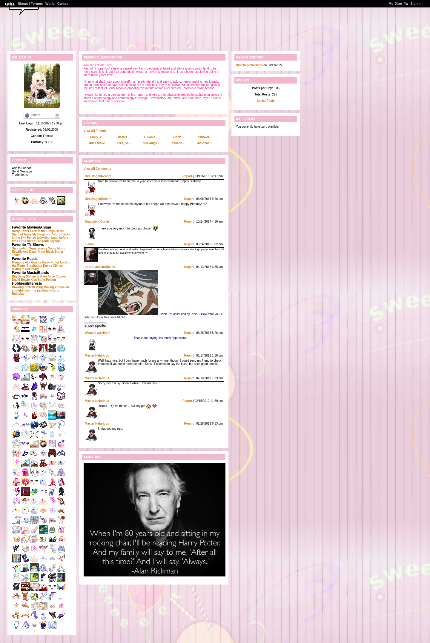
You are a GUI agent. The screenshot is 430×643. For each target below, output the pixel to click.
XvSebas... (204, 143)
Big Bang (18, 276)
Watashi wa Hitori (97, 332)
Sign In (416, 3)
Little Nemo (27, 241)
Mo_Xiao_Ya (398, 3)
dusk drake (97, 143)
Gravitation (34, 265)
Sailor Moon (56, 248)
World (50, 3)
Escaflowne (20, 251)
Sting (41, 279)
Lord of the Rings (42, 231)
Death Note (37, 251)
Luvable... (151, 137)
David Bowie (21, 279)
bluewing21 (151, 143)
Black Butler (54, 251)
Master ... (123, 137)
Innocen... (178, 143)
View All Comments (97, 168)
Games (62, 3)
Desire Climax (53, 265)
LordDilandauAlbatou (100, 267)
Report (187, 176)
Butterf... (177, 137)
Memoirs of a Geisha (26, 262)
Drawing (18, 287)
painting (43, 290)
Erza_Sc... (124, 143)
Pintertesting (33, 287)
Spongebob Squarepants (29, 248)
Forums (37, 3)
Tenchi (16, 255)
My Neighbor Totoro (46, 234)
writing (54, 290)
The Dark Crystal (48, 241)
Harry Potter (20, 231)
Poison (51, 279)
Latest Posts (265, 100)
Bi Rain (41, 276)
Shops (23, 3)
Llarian (90, 244)
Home (60, 231)
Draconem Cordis (97, 221)
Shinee (31, 276)
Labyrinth (43, 237)
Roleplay (18, 293)
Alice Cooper (56, 276)
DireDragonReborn (98, 176)
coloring (30, 290)
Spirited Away (22, 234)
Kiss (33, 279)
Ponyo (31, 237)
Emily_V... (97, 137)
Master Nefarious (97, 355)
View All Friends (95, 130)
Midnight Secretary (25, 269)
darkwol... (204, 137)
